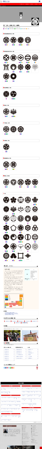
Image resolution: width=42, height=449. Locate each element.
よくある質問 (30, 356)
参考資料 (36, 4)
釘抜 (32, 391)
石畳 (24, 409)
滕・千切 (24, 399)
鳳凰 (8, 419)
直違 (26, 409)
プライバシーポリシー (35, 432)
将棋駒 (23, 395)
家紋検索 (24, 431)
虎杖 (8, 397)
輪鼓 (33, 404)
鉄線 (15, 404)
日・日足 (1, 389)
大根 (7, 404)
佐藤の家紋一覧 (7, 321)
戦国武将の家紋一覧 (19, 349)
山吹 (1, 411)
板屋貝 (1, 416)
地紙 (23, 399)
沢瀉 (15, 397)
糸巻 (26, 388)
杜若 (18, 397)
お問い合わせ (34, 428)
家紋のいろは (6, 1)
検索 (39, 4)
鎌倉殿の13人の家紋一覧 (20, 356)
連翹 (8, 411)
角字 (35, 409)
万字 (34, 409)
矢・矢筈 (32, 404)
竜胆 (7, 411)
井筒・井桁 (23, 410)
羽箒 (34, 399)
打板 (25, 399)
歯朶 (18, 401)
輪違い (9, 392)
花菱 (1, 392)
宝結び (40, 395)
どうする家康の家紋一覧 (20, 354)
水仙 (1, 404)
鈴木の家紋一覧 (14, 321)
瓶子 (23, 404)
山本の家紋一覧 (24, 322)
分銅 (40, 399)
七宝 (18, 388)
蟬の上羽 (18, 416)
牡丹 (15, 408)
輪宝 (34, 404)
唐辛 (17, 404)
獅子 (16, 416)
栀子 (9, 401)
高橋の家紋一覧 (21, 321)
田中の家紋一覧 (28, 321)
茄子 (1, 408)
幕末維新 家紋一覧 (25, 434)
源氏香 (32, 410)
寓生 (16, 408)
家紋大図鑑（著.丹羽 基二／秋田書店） (9, 314)
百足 (9, 419)
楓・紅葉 (16, 398)
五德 (40, 391)
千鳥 (1, 419)
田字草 (16, 405)
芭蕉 (7, 408)
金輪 (23, 391)
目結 (6, 392)
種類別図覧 (27, 4)
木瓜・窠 (7, 393)
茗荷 (18, 408)
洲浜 (34, 395)
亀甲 (17, 388)
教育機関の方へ (30, 358)
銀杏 (9, 397)
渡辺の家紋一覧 (34, 321)
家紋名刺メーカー (30, 349)
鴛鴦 (6, 416)
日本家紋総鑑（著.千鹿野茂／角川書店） (10, 312)
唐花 (15, 388)
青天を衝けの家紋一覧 (19, 358)
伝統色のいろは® (34, 440)
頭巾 (32, 395)
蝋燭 (35, 404)
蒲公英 (9, 405)
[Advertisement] (21, 375)
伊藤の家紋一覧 (18, 322)
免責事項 (33, 431)
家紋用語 (32, 4)
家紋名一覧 (22, 4)
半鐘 (24, 391)
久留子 (34, 392)
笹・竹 (15, 401)
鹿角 (15, 416)
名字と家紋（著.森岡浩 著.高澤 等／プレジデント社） (11, 313)
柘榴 (17, 401)
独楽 (24, 395)
